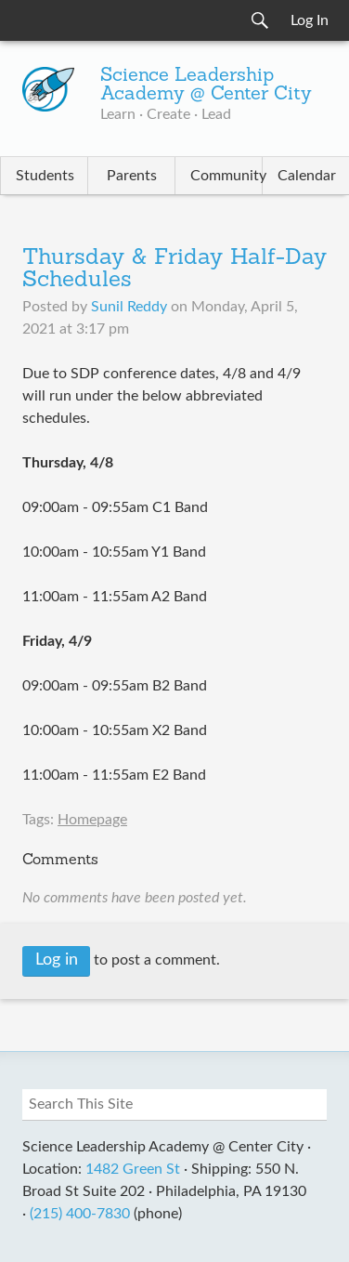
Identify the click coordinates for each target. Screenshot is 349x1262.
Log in (56, 960)
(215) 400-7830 (80, 1213)
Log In (310, 20)
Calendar (307, 175)
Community (226, 175)
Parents (132, 175)
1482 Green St (132, 1169)
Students (45, 175)
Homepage (92, 819)
